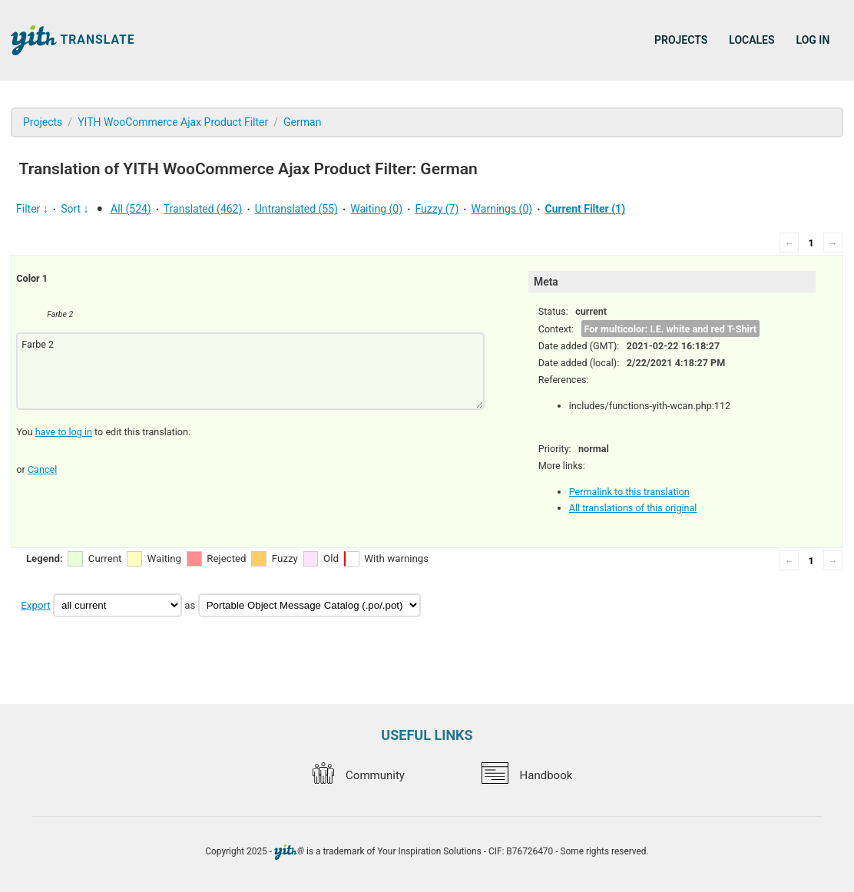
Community (359, 775)
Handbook (527, 775)
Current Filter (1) (585, 209)
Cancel (42, 469)
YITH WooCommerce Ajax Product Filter (173, 122)
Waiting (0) (376, 209)
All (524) (131, 209)
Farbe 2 (250, 371)
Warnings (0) (502, 209)
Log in (813, 40)
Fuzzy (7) (436, 209)
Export (35, 605)
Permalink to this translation (629, 491)
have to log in (63, 432)
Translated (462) (203, 209)
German (302, 122)
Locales (751, 40)
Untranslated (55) (296, 209)
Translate (73, 40)
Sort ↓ (74, 209)
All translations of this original (633, 508)
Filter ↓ (32, 209)
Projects (680, 40)
